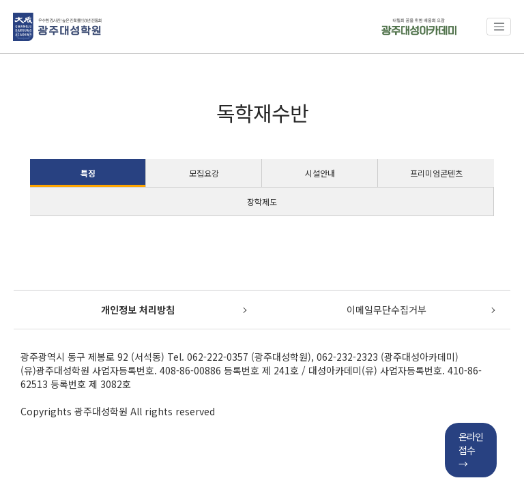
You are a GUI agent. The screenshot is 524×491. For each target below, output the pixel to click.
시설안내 (320, 173)
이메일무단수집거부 (386, 309)
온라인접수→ (470, 450)
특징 (88, 173)
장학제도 (262, 201)
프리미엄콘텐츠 (436, 173)
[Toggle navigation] (498, 26)
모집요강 (204, 173)
